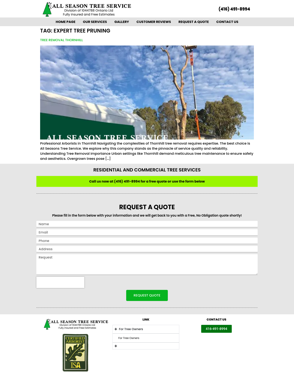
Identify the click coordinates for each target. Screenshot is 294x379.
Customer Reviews (153, 21)
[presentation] (60, 282)
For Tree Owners (128, 338)
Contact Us (227, 21)
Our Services (95, 21)
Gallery (121, 21)
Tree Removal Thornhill (61, 40)
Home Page (65, 21)
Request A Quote (193, 21)
